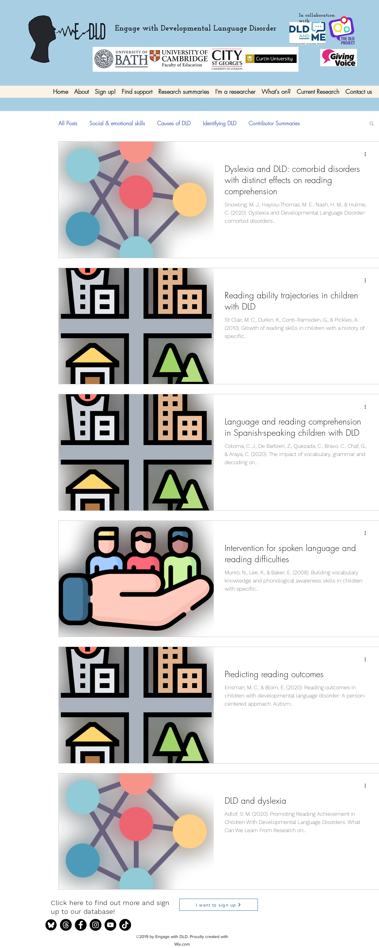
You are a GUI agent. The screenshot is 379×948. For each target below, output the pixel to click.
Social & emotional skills (117, 123)
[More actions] (367, 154)
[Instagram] (95, 925)
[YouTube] (110, 925)
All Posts (67, 123)
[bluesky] (51, 925)
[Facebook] (81, 925)
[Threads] (66, 925)
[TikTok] (125, 925)
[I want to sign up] (218, 905)
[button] (371, 124)
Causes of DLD (174, 123)
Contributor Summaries (274, 123)
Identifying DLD (219, 123)
